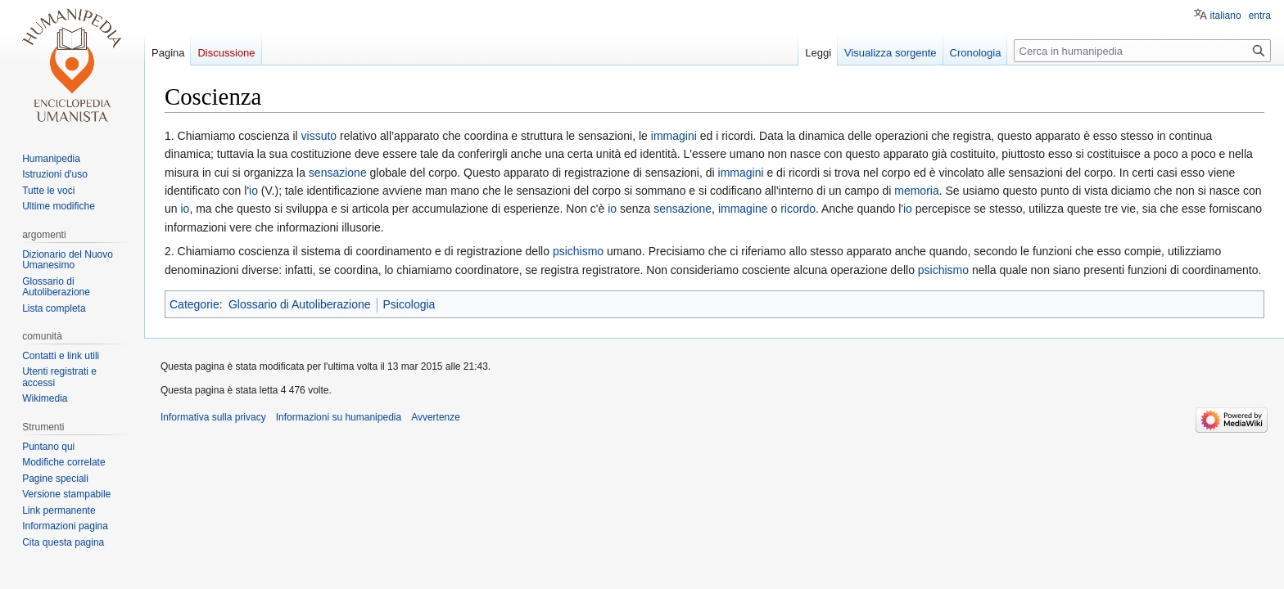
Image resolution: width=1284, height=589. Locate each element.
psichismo (578, 251)
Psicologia (409, 304)
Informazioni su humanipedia (338, 417)
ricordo (798, 208)
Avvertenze (435, 417)
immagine (743, 208)
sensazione (338, 172)
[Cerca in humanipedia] (1142, 50)
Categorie (194, 304)
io (253, 190)
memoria (916, 190)
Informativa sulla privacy (213, 417)
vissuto (319, 135)
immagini (674, 135)
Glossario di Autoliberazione (299, 304)
